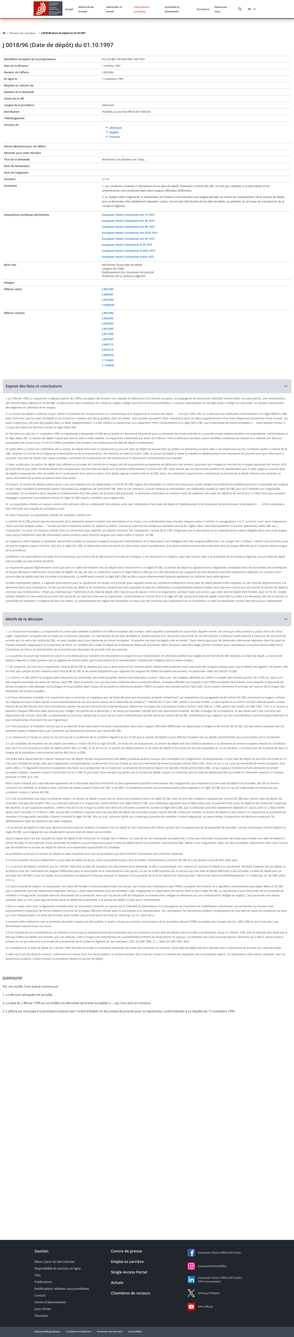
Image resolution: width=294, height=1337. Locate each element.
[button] (147, 386)
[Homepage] (4, 33)
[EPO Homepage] (48, 9)
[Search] (240, 9)
